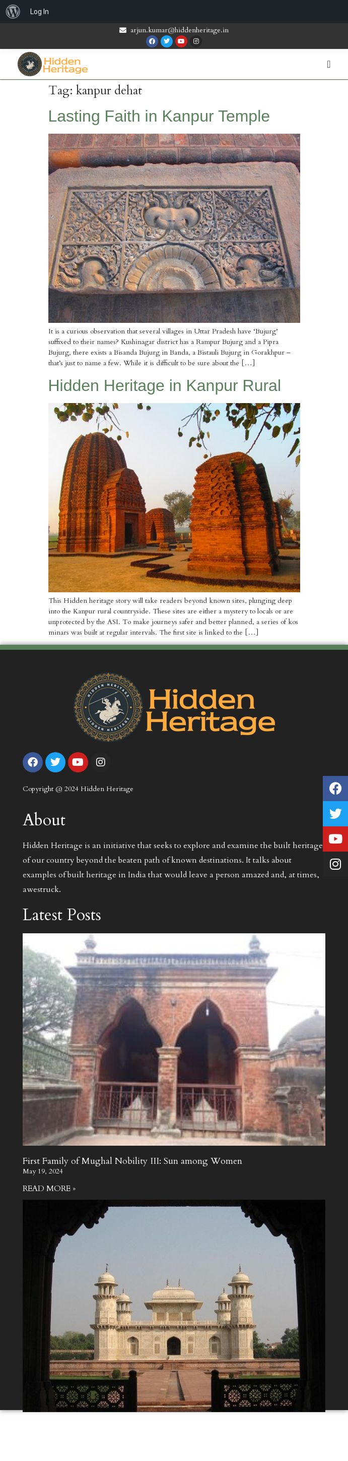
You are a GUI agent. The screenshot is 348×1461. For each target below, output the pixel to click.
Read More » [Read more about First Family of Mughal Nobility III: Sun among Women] (49, 1188)
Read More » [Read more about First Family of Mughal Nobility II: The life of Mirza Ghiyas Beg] (49, 1454)
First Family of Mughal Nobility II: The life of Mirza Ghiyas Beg (148, 1427)
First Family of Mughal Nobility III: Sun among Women (132, 1161)
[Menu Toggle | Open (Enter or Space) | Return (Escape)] (328, 64)
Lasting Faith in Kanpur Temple (159, 116)
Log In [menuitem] (39, 12)
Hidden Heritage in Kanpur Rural (164, 385)
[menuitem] (13, 11)
